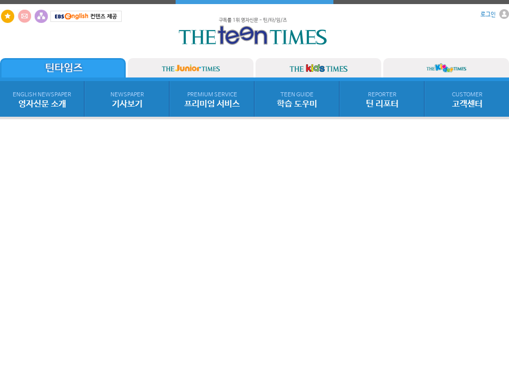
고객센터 (467, 100)
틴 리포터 (382, 100)
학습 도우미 (297, 100)
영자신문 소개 (42, 100)
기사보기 (127, 100)
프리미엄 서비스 (212, 100)
